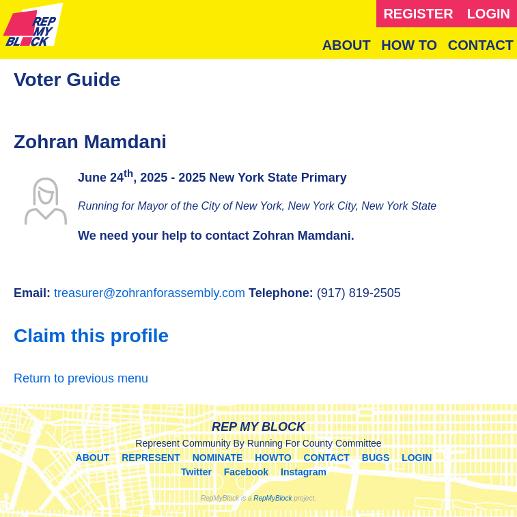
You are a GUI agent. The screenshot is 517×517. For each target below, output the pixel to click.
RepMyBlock (272, 498)
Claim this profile (91, 335)
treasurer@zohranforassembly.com (149, 293)
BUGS (375, 457)
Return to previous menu (81, 378)
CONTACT (481, 45)
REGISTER (418, 13)
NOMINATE (218, 457)
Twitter (196, 471)
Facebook (246, 471)
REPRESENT (151, 457)
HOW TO (409, 45)
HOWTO (273, 457)
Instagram (303, 471)
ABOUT (346, 45)
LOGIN (488, 13)
